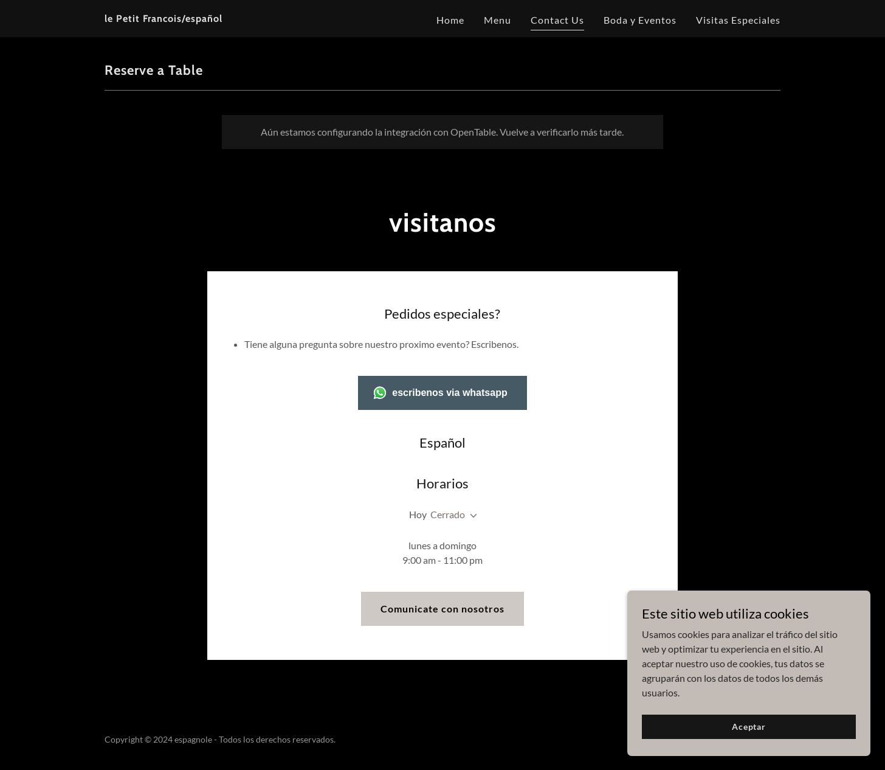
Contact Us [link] (557, 20)
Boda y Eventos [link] (640, 20)
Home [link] (450, 20)
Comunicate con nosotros (442, 608)
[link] (163, 18)
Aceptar (749, 743)
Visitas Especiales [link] (738, 20)
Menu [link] (497, 20)
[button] (471, 516)
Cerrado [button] (447, 514)
